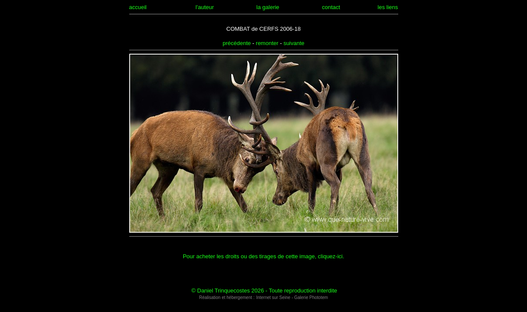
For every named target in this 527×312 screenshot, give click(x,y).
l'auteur (205, 7)
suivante (293, 43)
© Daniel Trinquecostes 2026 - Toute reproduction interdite (264, 290)
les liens (388, 7)
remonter (267, 43)
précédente (237, 43)
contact (331, 7)
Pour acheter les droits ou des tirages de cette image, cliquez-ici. (263, 256)
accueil (138, 7)
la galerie (267, 7)
